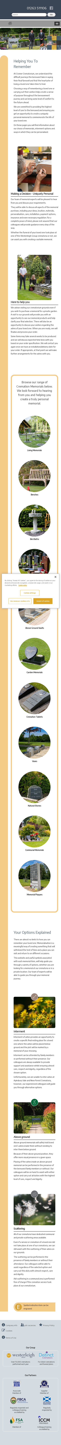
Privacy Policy (48, 1325)
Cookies (9, 1331)
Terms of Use (11, 1338)
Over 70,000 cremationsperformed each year (20, 1363)
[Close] (55, 577)
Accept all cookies (42, 601)
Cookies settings (30, 593)
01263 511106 (37, 8)
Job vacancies (30, 1325)
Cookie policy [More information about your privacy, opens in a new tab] (22, 585)
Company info (11, 1325)
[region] (31, 590)
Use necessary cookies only (20, 601)
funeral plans (48, 1364)
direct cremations (48, 1362)
